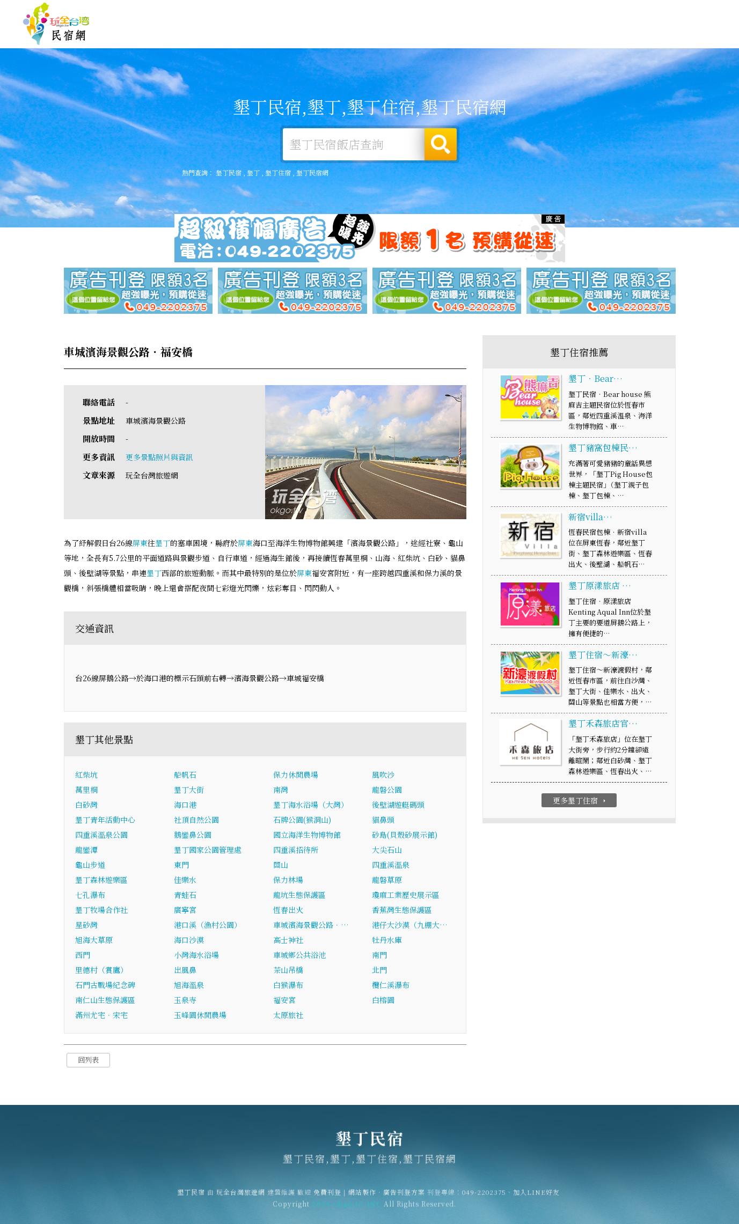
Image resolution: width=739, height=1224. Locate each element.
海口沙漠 (189, 940)
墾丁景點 (643, 41)
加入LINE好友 (536, 1197)
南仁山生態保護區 (105, 1001)
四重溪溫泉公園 (101, 835)
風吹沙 (383, 775)
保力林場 (288, 880)
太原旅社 (288, 1016)
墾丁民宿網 (312, 172)
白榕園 (383, 1001)
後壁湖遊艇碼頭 (398, 805)
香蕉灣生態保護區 (402, 910)
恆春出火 (288, 910)
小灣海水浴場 (196, 955)
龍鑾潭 (86, 850)
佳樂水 (185, 880)
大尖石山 (387, 850)
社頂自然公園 (196, 820)
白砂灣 (86, 805)
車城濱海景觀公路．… (311, 925)
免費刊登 (553, 12)
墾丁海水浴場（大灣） (310, 805)
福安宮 (284, 1001)
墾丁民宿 (56, 24)
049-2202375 (484, 1197)
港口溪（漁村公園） (208, 925)
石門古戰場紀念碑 (105, 985)
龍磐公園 (387, 790)
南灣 (280, 790)
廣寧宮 (185, 910)
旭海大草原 (94, 940)
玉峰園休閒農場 (200, 1016)
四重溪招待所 (295, 850)
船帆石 (185, 775)
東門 (181, 865)
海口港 (185, 805)
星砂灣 (86, 925)
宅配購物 (693, 43)
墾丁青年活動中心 (105, 820)
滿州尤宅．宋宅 (101, 1016)
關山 (280, 865)
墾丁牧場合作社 (101, 910)
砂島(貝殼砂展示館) (404, 835)
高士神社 (288, 940)
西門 (82, 955)
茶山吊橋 (288, 970)
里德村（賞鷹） (101, 970)
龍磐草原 (387, 880)
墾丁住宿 (347, 33)
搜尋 (441, 144)
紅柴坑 (86, 775)
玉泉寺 (185, 1001)
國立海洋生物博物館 (307, 835)
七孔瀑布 (90, 895)
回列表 (88, 1061)
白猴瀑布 (288, 985)
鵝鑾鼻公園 (192, 835)
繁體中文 (686, 11)
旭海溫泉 (189, 985)
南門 (379, 955)
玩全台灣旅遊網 (507, 12)
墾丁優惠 (544, 36)
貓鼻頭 (383, 820)
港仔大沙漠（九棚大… (410, 925)
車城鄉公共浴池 (299, 955)
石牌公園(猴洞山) (302, 820)
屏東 (140, 543)
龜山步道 (90, 865)
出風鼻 (185, 970)
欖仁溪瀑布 (390, 985)
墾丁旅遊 (446, 34)
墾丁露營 (396, 34)
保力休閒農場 (295, 775)
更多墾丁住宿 (580, 800)
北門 (379, 970)
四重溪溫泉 (390, 865)
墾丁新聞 (594, 39)
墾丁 (253, 172)
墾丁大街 (189, 790)
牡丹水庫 (387, 940)
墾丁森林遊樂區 (101, 880)
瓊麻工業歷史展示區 (406, 895)
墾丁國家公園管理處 (208, 850)
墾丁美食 (495, 35)
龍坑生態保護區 (299, 895)
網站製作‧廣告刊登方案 (612, 12)
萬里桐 (86, 790)
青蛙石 (185, 895)
